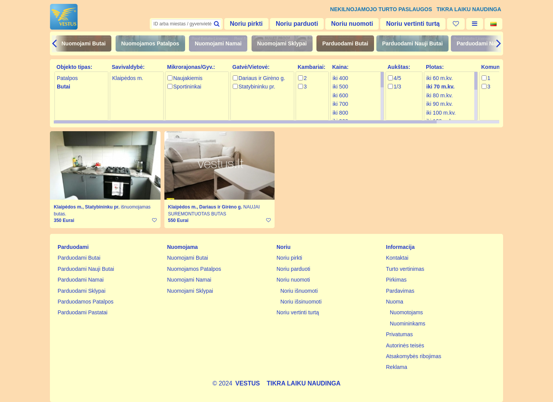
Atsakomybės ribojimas (413, 356)
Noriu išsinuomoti (300, 302)
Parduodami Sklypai (82, 291)
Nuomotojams (406, 312)
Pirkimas (396, 280)
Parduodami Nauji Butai (412, 43)
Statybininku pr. (256, 86)
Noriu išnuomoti (299, 291)
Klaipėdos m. (127, 78)
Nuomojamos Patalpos (150, 43)
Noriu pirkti (246, 23)
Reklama (396, 367)
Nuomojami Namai (218, 43)
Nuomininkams (408, 323)
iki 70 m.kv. (440, 86)
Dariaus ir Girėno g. (261, 78)
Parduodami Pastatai (83, 312)
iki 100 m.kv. (441, 113)
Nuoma (394, 302)
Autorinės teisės (405, 345)
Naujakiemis (187, 78)
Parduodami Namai (481, 43)
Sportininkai (187, 86)
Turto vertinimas (405, 269)
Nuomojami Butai (83, 43)
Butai (63, 86)
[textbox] (186, 23)
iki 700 (340, 104)
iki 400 (340, 78)
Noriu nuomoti (352, 23)
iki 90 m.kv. (439, 104)
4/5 (397, 78)
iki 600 (340, 95)
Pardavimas (400, 291)
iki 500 (340, 86)
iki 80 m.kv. (439, 95)
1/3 (397, 86)
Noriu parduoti (297, 23)
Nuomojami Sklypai (282, 43)
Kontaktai (397, 258)
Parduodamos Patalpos (86, 302)
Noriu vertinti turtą (413, 23)
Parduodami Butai (345, 43)
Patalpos (67, 78)
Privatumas (399, 334)
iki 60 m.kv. (439, 78)
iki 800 (340, 113)
